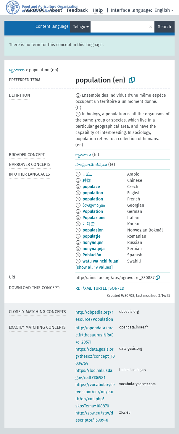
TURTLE (100, 288)
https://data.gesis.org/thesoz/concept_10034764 (95, 356)
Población (92, 255)
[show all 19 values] (94, 267)
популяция (93, 242)
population (93, 192)
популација (94, 248)
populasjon (93, 230)
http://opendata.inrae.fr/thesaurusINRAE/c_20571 (94, 335)
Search (164, 26)
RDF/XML (83, 288)
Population (93, 211)
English (162, 10)
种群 (87, 180)
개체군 (89, 223)
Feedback (77, 10)
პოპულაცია (94, 205)
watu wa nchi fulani (101, 261)
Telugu (79, 26)
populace (91, 186)
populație (92, 236)
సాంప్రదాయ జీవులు (91, 164)
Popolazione (94, 217)
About (55, 10)
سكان (88, 174)
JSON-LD (116, 288)
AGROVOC (34, 10)
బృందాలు (17, 69)
